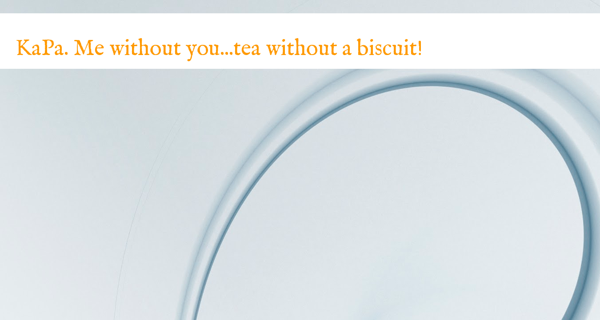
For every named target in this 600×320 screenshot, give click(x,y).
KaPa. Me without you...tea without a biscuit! (219, 49)
